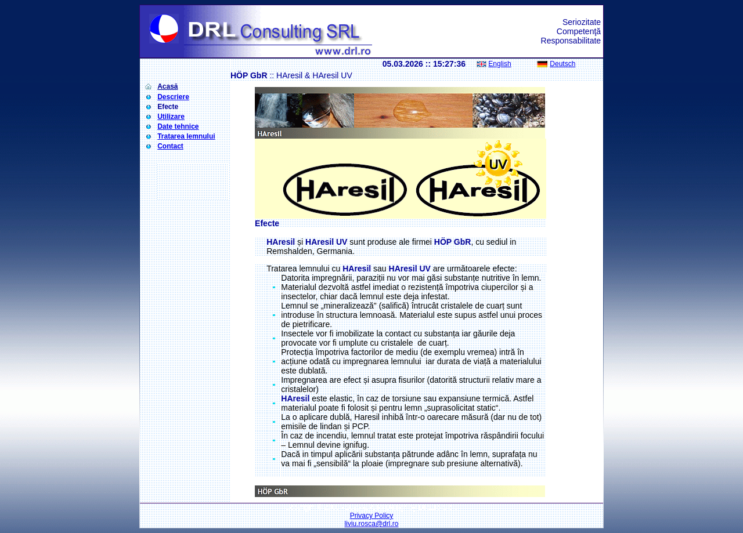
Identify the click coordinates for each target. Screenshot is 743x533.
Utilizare (171, 117)
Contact (170, 146)
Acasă (167, 86)
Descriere (173, 97)
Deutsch (562, 64)
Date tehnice (178, 126)
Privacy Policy (372, 516)
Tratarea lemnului (186, 136)
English (499, 64)
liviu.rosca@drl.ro (372, 524)
